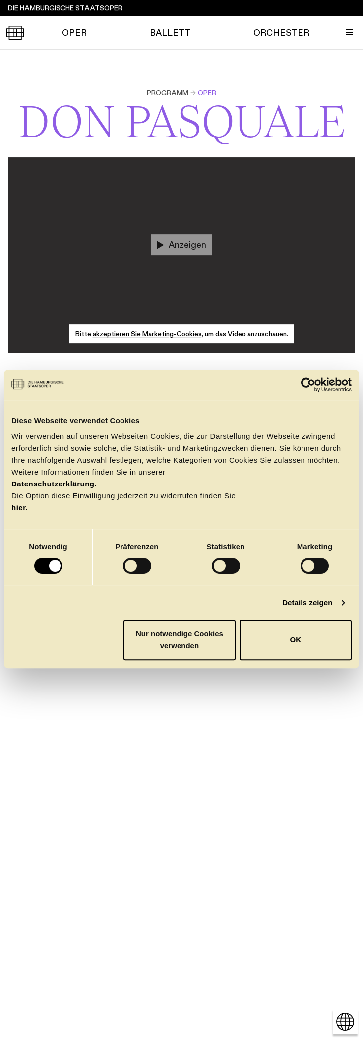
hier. (19, 507)
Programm (167, 92)
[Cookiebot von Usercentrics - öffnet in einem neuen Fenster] (308, 384)
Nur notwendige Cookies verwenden (179, 639)
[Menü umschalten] (349, 32)
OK (296, 639)
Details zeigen (307, 602)
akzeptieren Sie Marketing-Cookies (147, 333)
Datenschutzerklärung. (54, 484)
